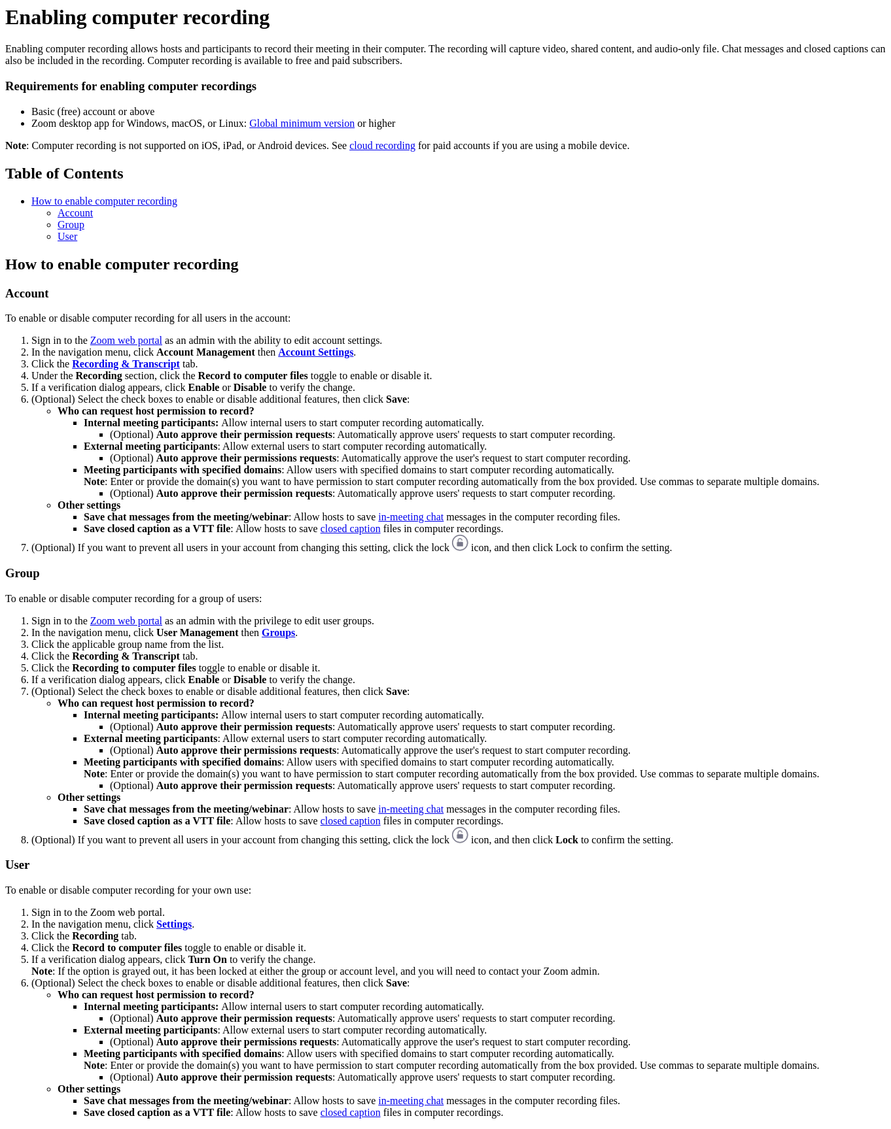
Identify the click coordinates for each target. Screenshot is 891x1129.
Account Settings (315, 352)
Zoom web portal (126, 340)
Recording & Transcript (126, 363)
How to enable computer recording (104, 201)
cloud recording (382, 145)
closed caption (351, 528)
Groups (278, 632)
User (67, 236)
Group (71, 224)
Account (75, 212)
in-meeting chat (411, 516)
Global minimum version (302, 123)
